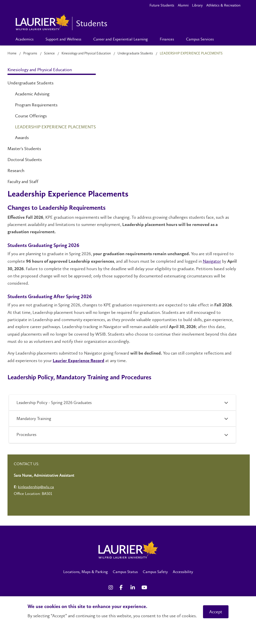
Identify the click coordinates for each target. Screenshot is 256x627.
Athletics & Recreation (223, 5)
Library (197, 5)
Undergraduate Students (135, 53)
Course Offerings (31, 116)
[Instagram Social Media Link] (111, 587)
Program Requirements (36, 105)
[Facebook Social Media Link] (123, 587)
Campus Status (125, 571)
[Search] (228, 39)
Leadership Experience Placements (55, 127)
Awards (22, 137)
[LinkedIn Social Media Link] (133, 587)
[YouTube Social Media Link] (145, 587)
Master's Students (24, 148)
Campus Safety (155, 571)
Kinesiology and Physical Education (86, 53)
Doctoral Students (25, 159)
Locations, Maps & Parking (85, 571)
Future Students (162, 5)
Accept (215, 612)
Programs (30, 53)
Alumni (183, 5)
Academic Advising (32, 94)
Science (49, 53)
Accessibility (183, 571)
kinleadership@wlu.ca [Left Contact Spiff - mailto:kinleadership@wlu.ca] (36, 486)
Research (16, 170)
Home (12, 53)
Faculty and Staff (23, 181)
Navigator (212, 261)
